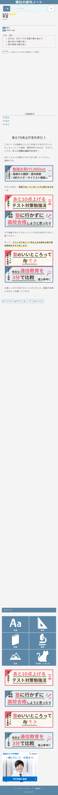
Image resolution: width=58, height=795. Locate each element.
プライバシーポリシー (24, 788)
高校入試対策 (39, 301)
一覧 (7, 8)
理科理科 (18, 301)
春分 (7, 120)
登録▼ (5, 52)
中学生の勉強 (8, 301)
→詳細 (36, 51)
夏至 (7, 117)
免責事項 (37, 788)
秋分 (7, 124)
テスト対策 (28, 301)
